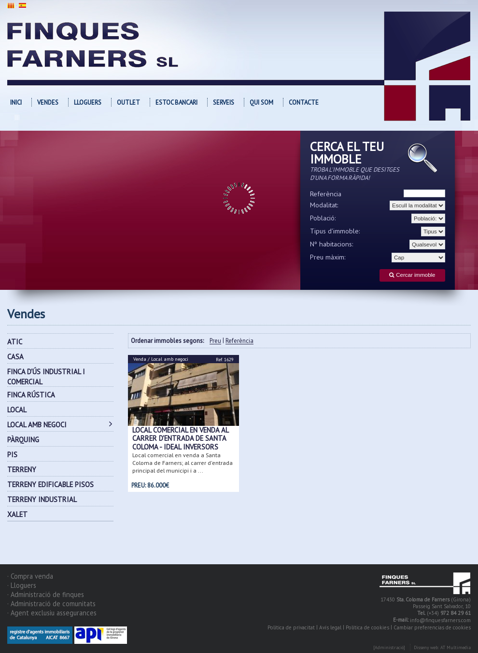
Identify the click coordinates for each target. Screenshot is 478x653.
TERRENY (21, 469)
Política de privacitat (291, 627)
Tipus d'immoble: (335, 231)
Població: (323, 218)
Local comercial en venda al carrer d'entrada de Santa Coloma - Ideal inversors (180, 438)
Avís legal (330, 627)
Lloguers (87, 102)
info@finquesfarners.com (440, 620)
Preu (215, 341)
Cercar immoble (412, 275)
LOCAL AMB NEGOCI (37, 424)
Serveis (223, 102)
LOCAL (17, 409)
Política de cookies (367, 627)
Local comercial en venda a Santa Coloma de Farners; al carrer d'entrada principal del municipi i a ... (182, 462)
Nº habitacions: (331, 244)
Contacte (304, 102)
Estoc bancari (176, 102)
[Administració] (389, 647)
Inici (16, 102)
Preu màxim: (328, 257)
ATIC (14, 341)
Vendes (47, 102)
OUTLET (128, 102)
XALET (17, 514)
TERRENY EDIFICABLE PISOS (50, 484)
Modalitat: (324, 205)
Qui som (261, 102)
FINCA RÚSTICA (31, 394)
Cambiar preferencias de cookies (432, 627)
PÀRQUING (23, 439)
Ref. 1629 (225, 359)
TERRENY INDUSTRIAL (42, 499)
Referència (325, 194)
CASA (15, 356)
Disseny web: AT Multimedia (442, 647)
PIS (12, 454)
